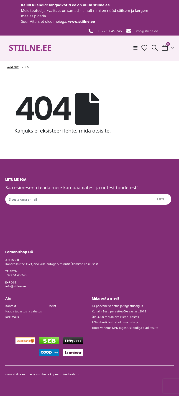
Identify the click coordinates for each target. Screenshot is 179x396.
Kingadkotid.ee (62, 5)
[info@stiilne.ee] (128, 31)
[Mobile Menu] (135, 48)
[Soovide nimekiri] (144, 47)
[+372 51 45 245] (91, 31)
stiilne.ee (101, 5)
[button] (154, 47)
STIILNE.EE (30, 47)
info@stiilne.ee (147, 31)
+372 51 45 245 (110, 31)
